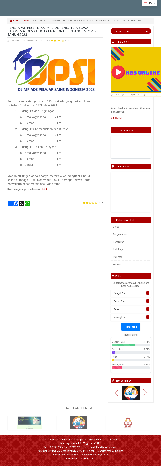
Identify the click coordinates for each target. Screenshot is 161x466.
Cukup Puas (120, 301)
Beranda (15, 21)
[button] (116, 392)
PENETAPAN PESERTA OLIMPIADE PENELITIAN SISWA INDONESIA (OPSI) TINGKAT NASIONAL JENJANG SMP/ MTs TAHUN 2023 (87, 21)
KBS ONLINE (116, 118)
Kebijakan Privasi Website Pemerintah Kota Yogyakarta (80, 454)
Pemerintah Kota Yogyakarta (104, 439)
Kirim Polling (131, 326)
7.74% (147, 349)
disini (44, 189)
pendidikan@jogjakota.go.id (103, 447)
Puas (116, 309)
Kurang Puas (120, 317)
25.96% (146, 364)
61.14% (146, 342)
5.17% (147, 357)
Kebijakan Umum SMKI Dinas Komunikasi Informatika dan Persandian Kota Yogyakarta (80, 451)
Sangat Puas (120, 293)
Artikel (26, 21)
